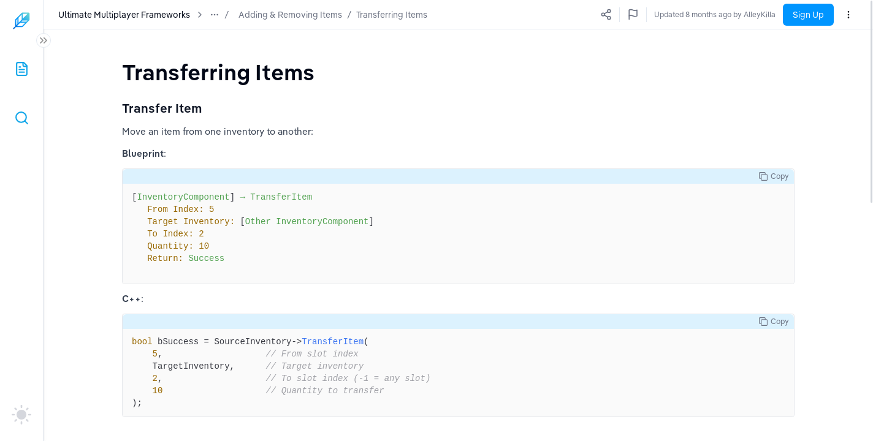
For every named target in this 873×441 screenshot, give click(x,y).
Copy (773, 176)
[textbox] (218, 72)
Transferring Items (391, 14)
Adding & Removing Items (290, 14)
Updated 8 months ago (737, 14)
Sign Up (808, 14)
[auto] (21, 414)
